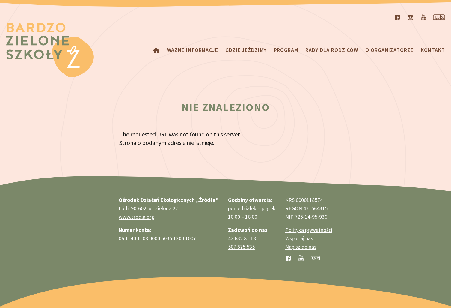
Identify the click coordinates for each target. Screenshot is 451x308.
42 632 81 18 (242, 238)
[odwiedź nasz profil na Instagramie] (411, 17)
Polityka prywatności (308, 229)
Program (286, 49)
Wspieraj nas (299, 238)
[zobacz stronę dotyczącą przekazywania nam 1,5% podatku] (439, 17)
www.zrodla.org (136, 216)
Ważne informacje (192, 49)
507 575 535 (241, 246)
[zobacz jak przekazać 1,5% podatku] (315, 257)
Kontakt (433, 49)
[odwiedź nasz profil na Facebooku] (397, 17)
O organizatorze (389, 49)
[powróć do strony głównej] (156, 49)
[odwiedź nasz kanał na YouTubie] (423, 17)
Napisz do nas (300, 246)
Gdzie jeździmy (246, 49)
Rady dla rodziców (331, 49)
